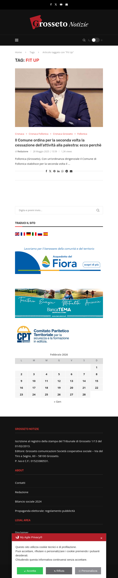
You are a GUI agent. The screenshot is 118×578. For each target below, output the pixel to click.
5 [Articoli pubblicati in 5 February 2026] (59, 374)
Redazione (23, 151)
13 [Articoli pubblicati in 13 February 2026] (71, 381)
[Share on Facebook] (46, 171)
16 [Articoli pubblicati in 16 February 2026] (21, 387)
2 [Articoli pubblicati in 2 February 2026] (21, 374)
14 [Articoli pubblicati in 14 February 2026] (84, 381)
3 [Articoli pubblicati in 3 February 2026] (34, 374)
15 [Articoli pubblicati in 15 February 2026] (96, 381)
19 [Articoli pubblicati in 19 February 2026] (58, 387)
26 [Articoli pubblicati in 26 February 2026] (58, 394)
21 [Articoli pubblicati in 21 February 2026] (84, 387)
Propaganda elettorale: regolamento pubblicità (45, 511)
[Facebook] (50, 4)
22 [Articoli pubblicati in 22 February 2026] (96, 387)
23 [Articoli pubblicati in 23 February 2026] (21, 394)
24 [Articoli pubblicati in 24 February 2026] (34, 394)
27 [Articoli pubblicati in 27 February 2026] (71, 394)
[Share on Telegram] (66, 171)
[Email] (66, 4)
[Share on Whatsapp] (62, 171)
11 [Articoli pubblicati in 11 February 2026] (46, 381)
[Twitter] (56, 4)
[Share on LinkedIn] (58, 171)
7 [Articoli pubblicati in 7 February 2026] (84, 374)
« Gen (57, 401)
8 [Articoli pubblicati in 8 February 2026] (96, 374)
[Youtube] (61, 4)
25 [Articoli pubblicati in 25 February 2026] (46, 394)
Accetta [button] (30, 570)
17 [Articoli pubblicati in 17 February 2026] (34, 387)
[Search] (84, 40)
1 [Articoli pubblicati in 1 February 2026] (96, 367)
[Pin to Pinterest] (54, 171)
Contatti (20, 483)
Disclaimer (21, 532)
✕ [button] (101, 538)
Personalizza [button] (88, 570)
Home (18, 52)
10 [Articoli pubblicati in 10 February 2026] (34, 381)
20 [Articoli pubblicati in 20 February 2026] (71, 387)
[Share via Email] (71, 171)
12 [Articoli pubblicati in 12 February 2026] (58, 381)
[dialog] (59, 555)
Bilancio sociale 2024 (28, 501)
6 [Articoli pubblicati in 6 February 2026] (71, 374)
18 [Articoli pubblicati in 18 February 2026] (46, 387)
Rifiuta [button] (59, 570)
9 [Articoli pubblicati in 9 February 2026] (21, 381)
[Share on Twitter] (50, 171)
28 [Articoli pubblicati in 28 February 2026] (84, 394)
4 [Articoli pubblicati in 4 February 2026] (46, 374)
